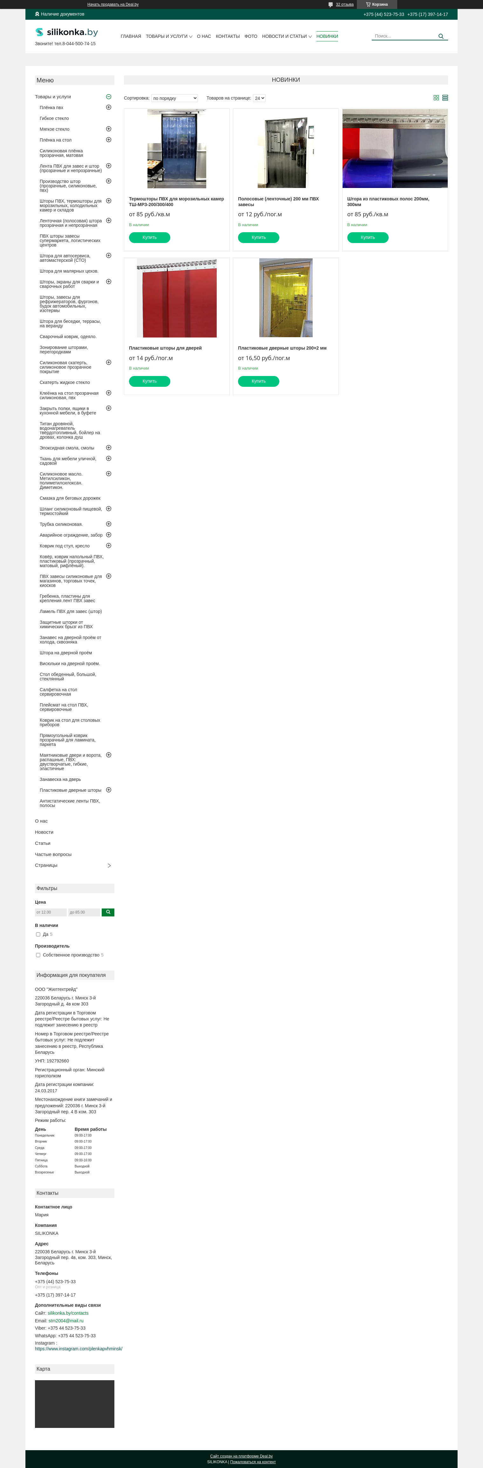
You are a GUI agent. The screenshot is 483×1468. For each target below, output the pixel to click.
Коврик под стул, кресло (65, 545)
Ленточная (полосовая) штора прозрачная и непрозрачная (71, 223)
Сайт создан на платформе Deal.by (241, 1456)
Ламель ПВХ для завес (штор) (71, 611)
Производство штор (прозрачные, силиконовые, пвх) (68, 186)
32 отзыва (345, 4)
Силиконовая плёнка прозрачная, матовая (61, 153)
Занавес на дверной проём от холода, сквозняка (70, 639)
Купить (150, 237)
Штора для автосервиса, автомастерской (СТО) (65, 258)
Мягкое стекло (55, 129)
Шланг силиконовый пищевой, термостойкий (71, 511)
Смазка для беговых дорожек (70, 498)
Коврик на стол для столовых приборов (70, 722)
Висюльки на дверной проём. (70, 663)
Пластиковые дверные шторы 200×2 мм (282, 348)
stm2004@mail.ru (66, 1320)
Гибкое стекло (54, 118)
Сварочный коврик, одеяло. (68, 336)
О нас (204, 36)
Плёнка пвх (51, 107)
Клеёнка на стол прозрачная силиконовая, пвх (69, 395)
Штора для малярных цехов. (69, 271)
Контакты (228, 36)
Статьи (43, 843)
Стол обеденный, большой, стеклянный (68, 676)
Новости (44, 832)
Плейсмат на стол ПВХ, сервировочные (64, 707)
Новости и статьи (284, 36)
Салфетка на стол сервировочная (58, 692)
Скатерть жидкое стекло (65, 382)
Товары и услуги (166, 36)
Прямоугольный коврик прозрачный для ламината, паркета (68, 740)
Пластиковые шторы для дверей (165, 348)
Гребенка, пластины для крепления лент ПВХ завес (67, 598)
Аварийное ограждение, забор (71, 535)
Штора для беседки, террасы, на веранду (70, 323)
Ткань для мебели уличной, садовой (68, 461)
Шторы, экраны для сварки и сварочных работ (69, 284)
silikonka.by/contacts (68, 1313)
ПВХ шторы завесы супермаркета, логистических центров (70, 240)
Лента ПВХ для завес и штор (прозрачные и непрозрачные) (71, 168)
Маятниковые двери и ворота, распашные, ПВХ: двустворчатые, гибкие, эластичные (71, 762)
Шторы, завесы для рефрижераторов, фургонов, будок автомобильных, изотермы (69, 304)
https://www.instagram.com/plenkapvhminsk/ (78, 1348)
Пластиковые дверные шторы (70, 790)
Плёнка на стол (55, 140)
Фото (251, 36)
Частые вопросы (53, 854)
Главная (131, 36)
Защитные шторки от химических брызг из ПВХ (66, 624)
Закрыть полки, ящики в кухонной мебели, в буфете (68, 410)
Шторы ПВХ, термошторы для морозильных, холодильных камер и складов (71, 205)
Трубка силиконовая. (61, 524)
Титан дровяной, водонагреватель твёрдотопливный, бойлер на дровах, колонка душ (70, 430)
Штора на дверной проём (66, 652)
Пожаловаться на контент (253, 1462)
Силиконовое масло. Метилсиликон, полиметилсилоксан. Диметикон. (61, 480)
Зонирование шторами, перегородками (64, 349)
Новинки (327, 36)
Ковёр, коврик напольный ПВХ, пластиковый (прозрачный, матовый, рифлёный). (72, 561)
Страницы (46, 865)
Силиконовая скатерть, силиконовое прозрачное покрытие (65, 367)
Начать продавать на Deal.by (113, 4)
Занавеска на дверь (60, 779)
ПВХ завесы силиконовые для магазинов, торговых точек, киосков (71, 581)
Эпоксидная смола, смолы (67, 447)
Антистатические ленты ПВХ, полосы (70, 803)
